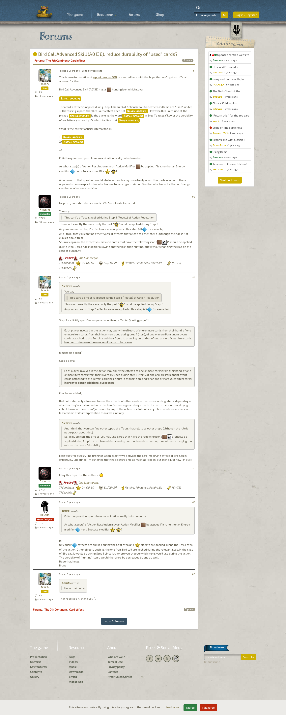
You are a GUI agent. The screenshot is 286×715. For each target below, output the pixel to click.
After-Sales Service (120, 676)
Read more (173, 707)
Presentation (38, 657)
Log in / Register (246, 15)
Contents (36, 671)
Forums (134, 15)
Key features (38, 666)
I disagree (208, 707)
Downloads (76, 671)
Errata (73, 676)
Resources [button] (106, 15)
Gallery (34, 676)
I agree (190, 707)
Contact (113, 671)
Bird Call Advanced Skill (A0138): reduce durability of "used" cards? (105, 54)
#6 (193, 574)
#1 (194, 70)
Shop (160, 15)
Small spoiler (70, 99)
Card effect (78, 60)
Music (72, 666)
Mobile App (76, 681)
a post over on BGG (105, 77)
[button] (200, 8)
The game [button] (76, 15)
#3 (193, 277)
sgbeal (45, 83)
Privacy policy (116, 666)
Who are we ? (116, 657)
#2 (193, 196)
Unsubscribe (212, 662)
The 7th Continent (57, 60)
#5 (193, 502)
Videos (73, 662)
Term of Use (115, 662)
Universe (35, 662)
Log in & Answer (114, 621)
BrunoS (44, 515)
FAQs (72, 657)
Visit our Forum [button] (229, 180)
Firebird (45, 209)
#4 (193, 468)
